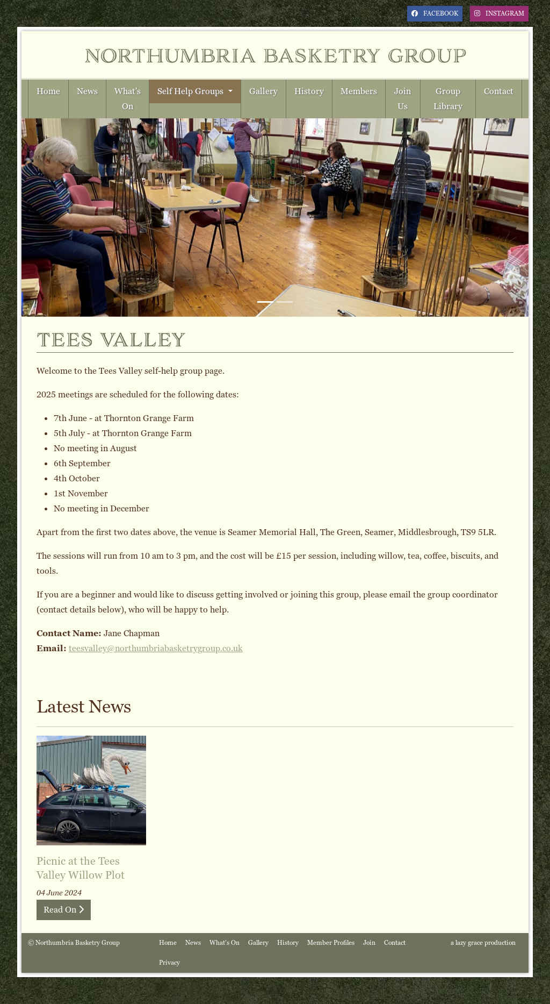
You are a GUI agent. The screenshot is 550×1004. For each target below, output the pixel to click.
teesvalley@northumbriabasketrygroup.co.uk (156, 648)
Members (359, 91)
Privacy (169, 962)
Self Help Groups (191, 91)
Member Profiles (330, 942)
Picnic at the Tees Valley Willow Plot (81, 868)
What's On (127, 99)
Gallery (263, 91)
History (309, 91)
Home (48, 91)
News (87, 91)
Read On (64, 909)
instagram (499, 13)
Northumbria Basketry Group (275, 54)
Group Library (447, 99)
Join (369, 942)
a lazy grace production (483, 942)
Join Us (402, 99)
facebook (434, 13)
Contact (498, 91)
